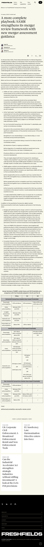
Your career (29, 3)
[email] (28, 56)
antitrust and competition (8, 409)
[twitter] (32, 56)
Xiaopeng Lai (7, 47)
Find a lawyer (15, 3)
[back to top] (40, 543)
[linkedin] (36, 56)
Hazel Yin (6, 44)
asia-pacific (19, 409)
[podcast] (15, 504)
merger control (26, 409)
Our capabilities (23, 3)
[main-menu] (40, 2)
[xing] (11, 504)
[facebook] (40, 56)
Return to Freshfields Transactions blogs (13, 7)
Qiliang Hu (6, 50)
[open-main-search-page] (35, 3)
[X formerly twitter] (2, 504)
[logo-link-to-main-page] (7, 2)
